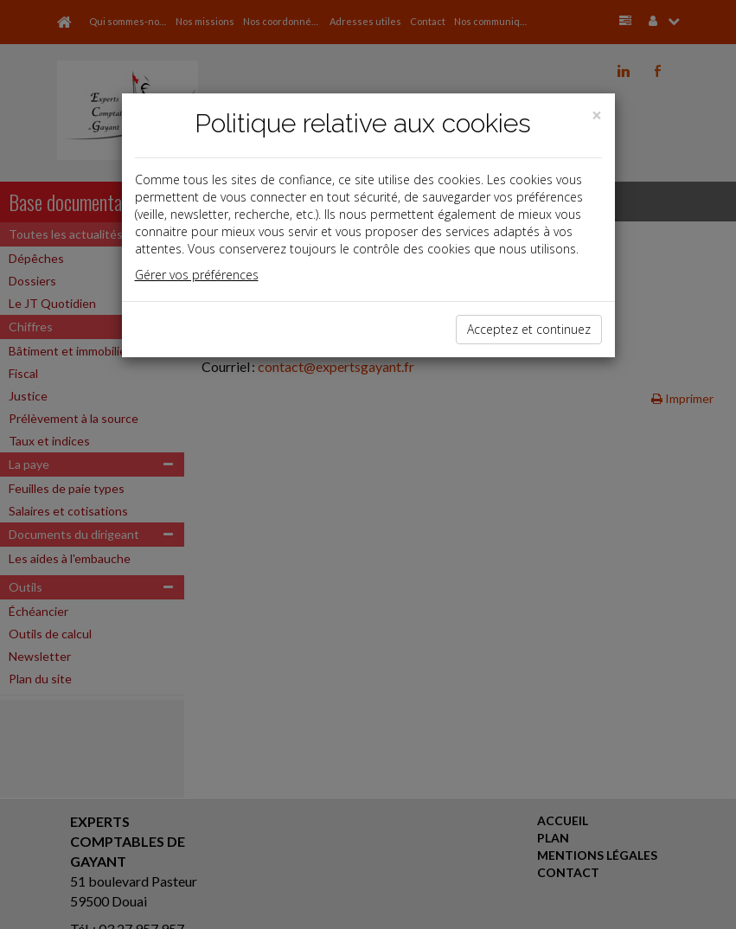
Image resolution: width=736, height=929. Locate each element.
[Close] (597, 115)
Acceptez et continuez (529, 329)
